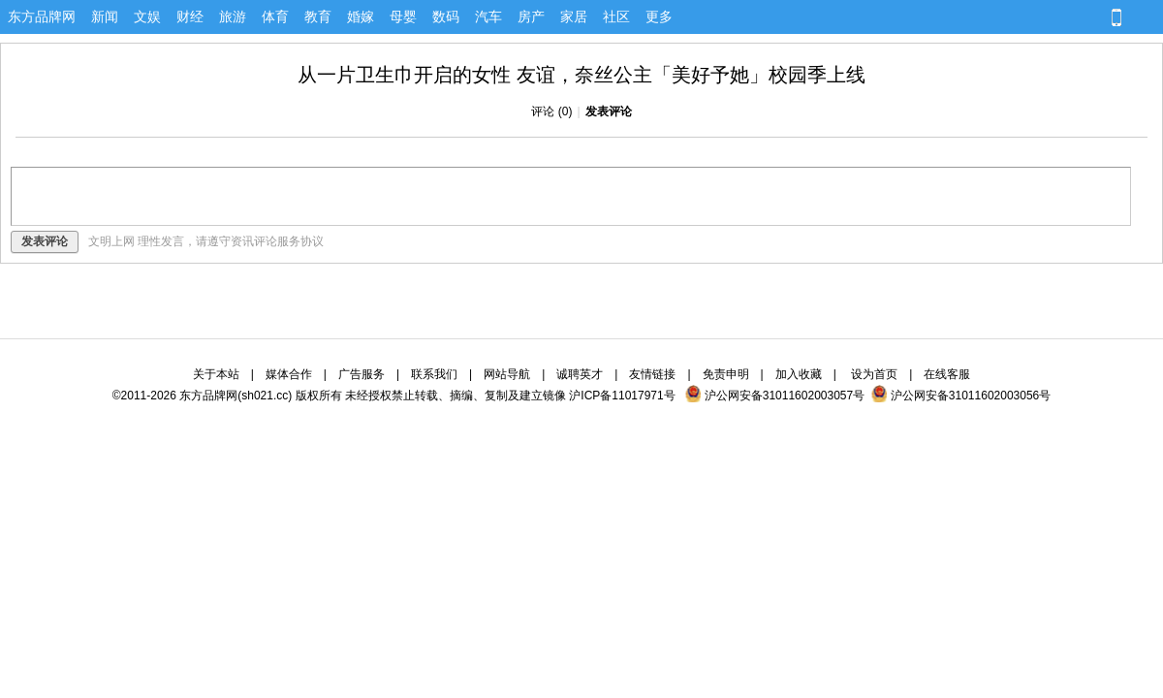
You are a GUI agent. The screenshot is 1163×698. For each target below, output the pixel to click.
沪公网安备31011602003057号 (774, 395)
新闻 (104, 17)
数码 (445, 17)
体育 (275, 17)
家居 (573, 17)
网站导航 (507, 374)
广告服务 (361, 374)
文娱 (147, 17)
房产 (531, 17)
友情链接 (652, 374)
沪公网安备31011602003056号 (961, 395)
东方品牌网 (42, 17)
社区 (616, 17)
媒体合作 (289, 374)
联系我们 (434, 374)
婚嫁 (360, 17)
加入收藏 (798, 374)
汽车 (488, 17)
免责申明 (726, 374)
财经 (190, 17)
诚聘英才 (579, 374)
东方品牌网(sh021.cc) (235, 395)
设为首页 (874, 374)
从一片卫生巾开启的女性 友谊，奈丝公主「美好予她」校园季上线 (581, 74)
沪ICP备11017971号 (622, 395)
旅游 (232, 17)
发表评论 (608, 111)
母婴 (403, 17)
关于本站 (216, 374)
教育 (317, 17)
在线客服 (947, 374)
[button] (936, 18)
